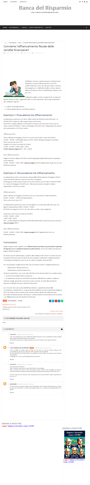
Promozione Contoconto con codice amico (79, 132)
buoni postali (77, 154)
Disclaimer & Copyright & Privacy (70, 468)
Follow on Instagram (75, 202)
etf (65, 166)
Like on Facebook (75, 195)
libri (65, 175)
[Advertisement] (45, 20)
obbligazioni (67, 178)
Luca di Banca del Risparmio (19, 354)
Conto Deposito (35, 27)
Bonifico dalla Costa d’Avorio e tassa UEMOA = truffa (79, 111)
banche (66, 154)
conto (66, 157)
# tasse (20, 312)
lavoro (79, 172)
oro (78, 178)
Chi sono (13, 2)
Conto (24, 27)
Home (5, 2)
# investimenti (12, 312)
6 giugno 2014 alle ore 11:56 (25, 371)
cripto (79, 163)
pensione (66, 181)
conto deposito (68, 160)
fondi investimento (76, 166)
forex (65, 169)
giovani (75, 169)
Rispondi (12, 349)
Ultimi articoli (68, 139)
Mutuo (48, 27)
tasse (19, 42)
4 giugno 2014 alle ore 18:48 (25, 341)
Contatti (23, 2)
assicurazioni (68, 151)
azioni (79, 151)
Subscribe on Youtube (75, 198)
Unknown (13, 392)
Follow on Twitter (75, 191)
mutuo (74, 175)
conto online (68, 163)
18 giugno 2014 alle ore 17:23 (25, 392)
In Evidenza (13, 27)
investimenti (12, 42)
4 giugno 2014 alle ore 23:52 (42, 354)
